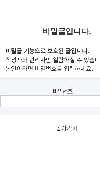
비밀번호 (62, 91)
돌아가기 (67, 127)
